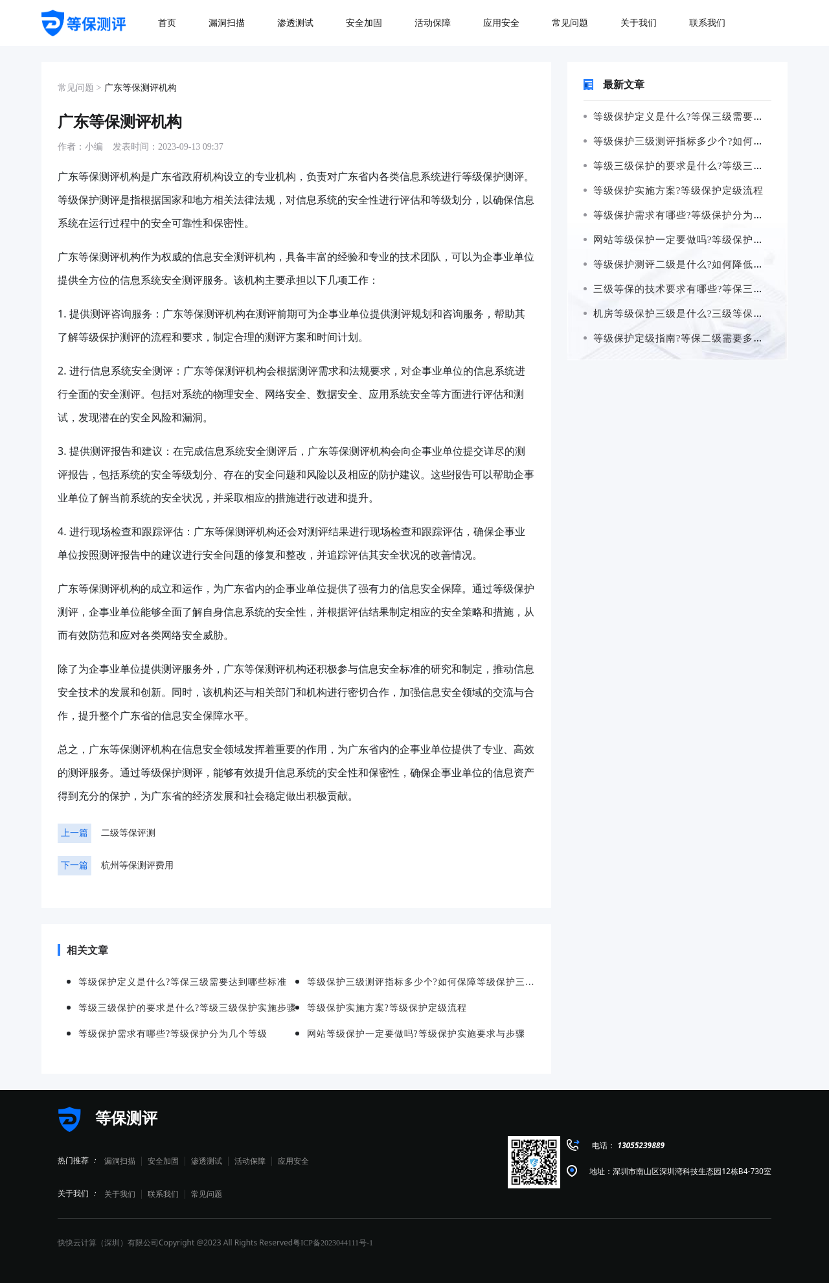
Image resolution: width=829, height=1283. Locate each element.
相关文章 (83, 950)
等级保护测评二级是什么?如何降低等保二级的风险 (705, 264)
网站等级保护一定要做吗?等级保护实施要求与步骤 (705, 240)
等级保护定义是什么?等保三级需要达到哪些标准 (699, 116)
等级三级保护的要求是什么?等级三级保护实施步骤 (705, 166)
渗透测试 (206, 1161)
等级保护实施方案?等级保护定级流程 (674, 190)
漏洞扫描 (119, 1161)
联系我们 (163, 1194)
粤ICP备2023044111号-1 (333, 1242)
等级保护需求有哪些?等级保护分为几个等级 (689, 215)
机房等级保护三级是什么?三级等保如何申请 (689, 313)
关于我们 (119, 1194)
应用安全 (293, 1161)
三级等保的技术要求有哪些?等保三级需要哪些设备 (705, 289)
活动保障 (250, 1161)
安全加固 (163, 1161)
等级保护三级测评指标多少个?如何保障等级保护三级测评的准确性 (421, 982)
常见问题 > (79, 88)
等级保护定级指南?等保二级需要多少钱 (679, 338)
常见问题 (206, 1194)
